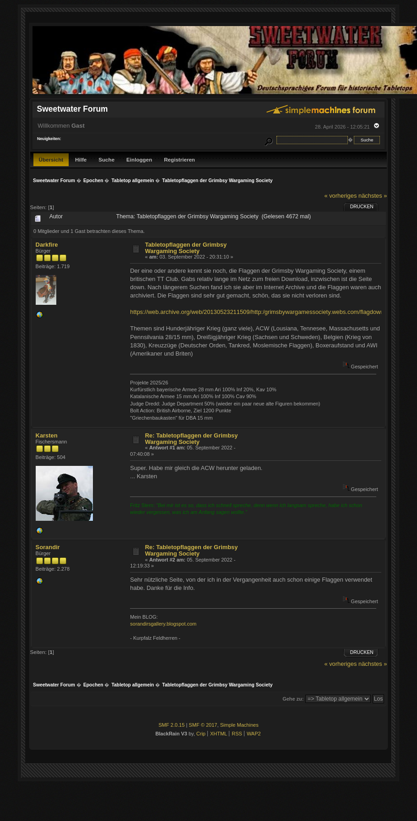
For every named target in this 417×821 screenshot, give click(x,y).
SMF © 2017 (203, 725)
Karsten (47, 435)
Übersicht (51, 159)
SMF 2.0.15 (171, 725)
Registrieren (179, 159)
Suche (106, 159)
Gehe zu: (292, 699)
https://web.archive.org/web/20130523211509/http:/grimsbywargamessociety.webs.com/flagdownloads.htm (269, 311)
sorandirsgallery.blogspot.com (163, 624)
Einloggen (139, 159)
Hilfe (81, 159)
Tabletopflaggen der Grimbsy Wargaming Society (186, 247)
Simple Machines (239, 725)
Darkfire (47, 244)
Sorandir (48, 547)
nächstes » (372, 195)
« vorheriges (340, 195)
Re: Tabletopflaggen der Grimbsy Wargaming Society (191, 438)
